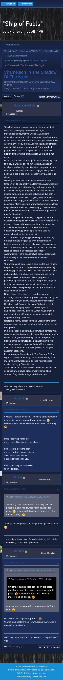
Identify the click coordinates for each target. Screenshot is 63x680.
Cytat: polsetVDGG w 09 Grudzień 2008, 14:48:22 (31, 570)
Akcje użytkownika (49, 97)
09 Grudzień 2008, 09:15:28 (15, 120)
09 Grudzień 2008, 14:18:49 (15, 410)
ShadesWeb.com (39, 676)
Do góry (7, 647)
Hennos (19, 551)
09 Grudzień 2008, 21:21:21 (15, 563)
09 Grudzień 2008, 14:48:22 (15, 489)
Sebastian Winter (25, 105)
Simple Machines (39, 673)
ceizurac (19, 398)
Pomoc (19, 666)
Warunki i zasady (30, 666)
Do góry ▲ (42, 666)
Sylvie (43, 60)
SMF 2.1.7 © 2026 (24, 673)
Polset (18, 477)
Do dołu (7, 96)
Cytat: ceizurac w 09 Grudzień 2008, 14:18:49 (29, 497)
